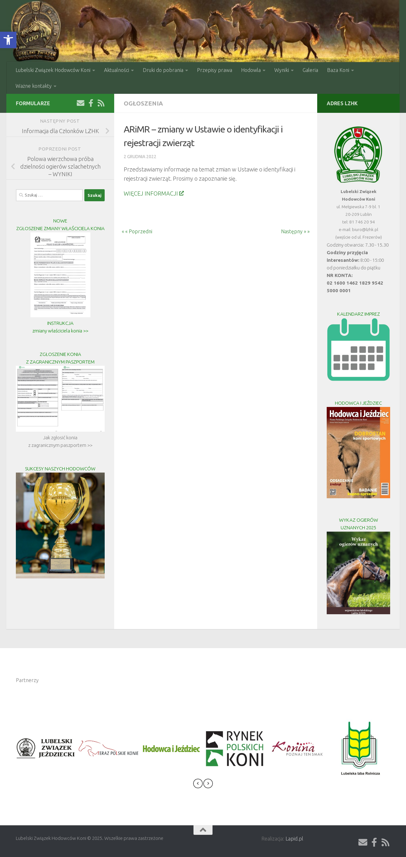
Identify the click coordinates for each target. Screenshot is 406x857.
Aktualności (116, 70)
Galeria (310, 70)
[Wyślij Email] (80, 103)
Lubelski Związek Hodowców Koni (53, 70)
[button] (8, 40)
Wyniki (281, 70)
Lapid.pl (294, 838)
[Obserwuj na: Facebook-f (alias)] (91, 103)
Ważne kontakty (34, 86)
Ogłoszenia (143, 103)
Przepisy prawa (214, 70)
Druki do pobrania (163, 70)
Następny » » (299, 231)
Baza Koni (338, 70)
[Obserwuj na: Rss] (101, 103)
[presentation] (198, 784)
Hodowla (251, 70)
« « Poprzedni (133, 231)
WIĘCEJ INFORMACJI (153, 193)
